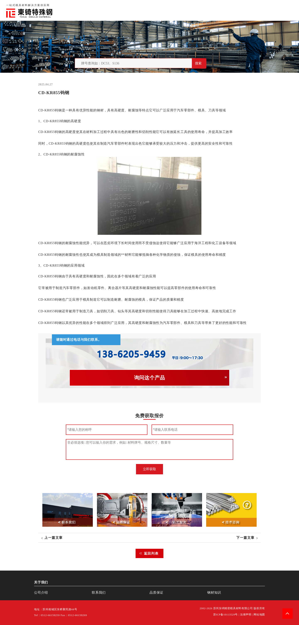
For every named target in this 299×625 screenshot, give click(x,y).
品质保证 (221, 10)
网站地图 (259, 614)
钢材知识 (285, 10)
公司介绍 (41, 592)
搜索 (198, 63)
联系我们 (241, 10)
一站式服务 (263, 10)
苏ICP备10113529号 (225, 614)
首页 (185, 10)
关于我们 (201, 10)
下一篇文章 (245, 537)
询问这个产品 (149, 377)
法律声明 (245, 614)
